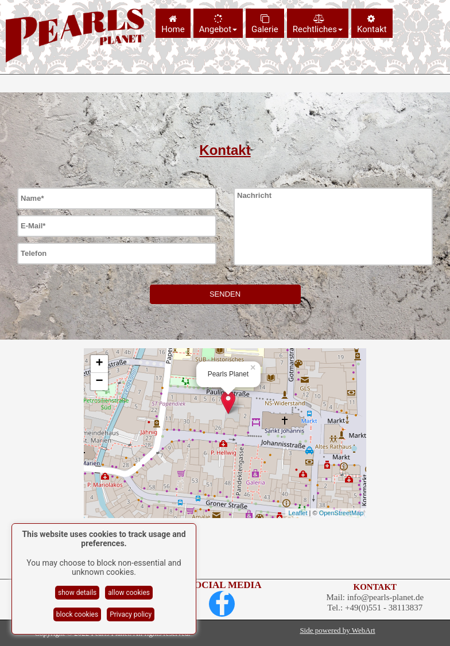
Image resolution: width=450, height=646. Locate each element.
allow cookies (129, 593)
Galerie (264, 24)
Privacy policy (131, 614)
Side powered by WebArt (337, 630)
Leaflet (297, 512)
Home (172, 24)
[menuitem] (174, 23)
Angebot (218, 24)
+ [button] (99, 363)
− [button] (99, 381)
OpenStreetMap (341, 512)
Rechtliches (318, 24)
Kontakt (372, 24)
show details (77, 593)
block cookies (77, 614)
